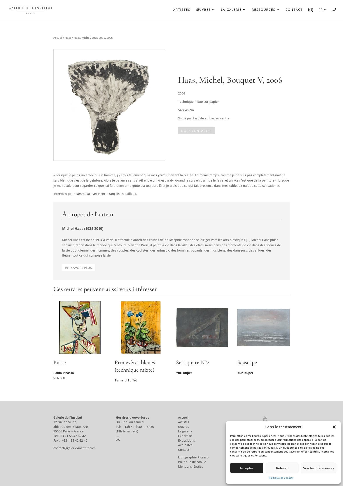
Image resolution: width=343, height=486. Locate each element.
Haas (68, 38)
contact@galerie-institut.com (74, 448)
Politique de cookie (192, 462)
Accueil (57, 38)
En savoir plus (78, 268)
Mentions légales (190, 466)
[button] (334, 427)
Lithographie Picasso (193, 457)
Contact (294, 10)
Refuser (282, 468)
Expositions (186, 440)
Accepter (247, 468)
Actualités (185, 445)
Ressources (263, 10)
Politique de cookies (281, 478)
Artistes (181, 10)
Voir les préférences (318, 468)
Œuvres (203, 10)
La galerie (231, 10)
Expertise (185, 436)
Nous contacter (196, 131)
